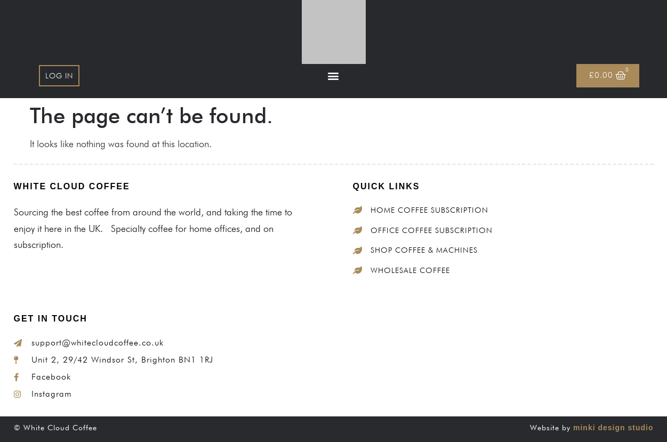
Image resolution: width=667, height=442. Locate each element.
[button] (333, 76)
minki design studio (613, 427)
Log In (59, 75)
